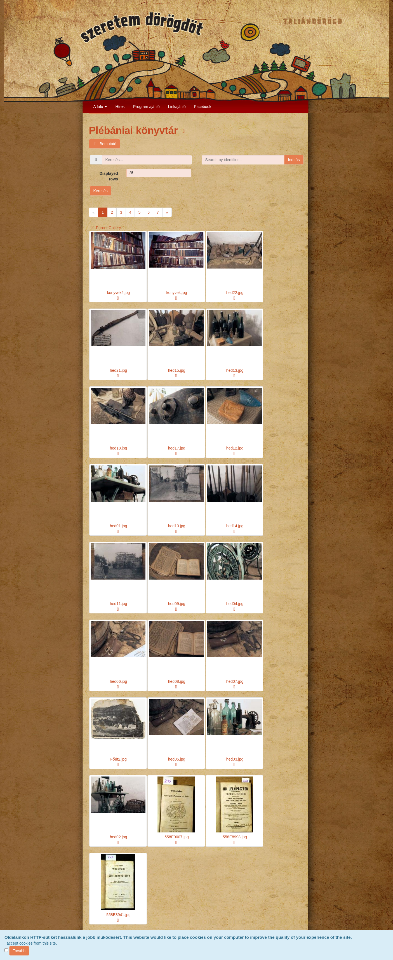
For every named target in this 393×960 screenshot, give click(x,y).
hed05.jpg (176, 759)
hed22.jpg (235, 292)
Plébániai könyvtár (135, 130)
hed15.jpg (176, 370)
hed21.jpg (118, 370)
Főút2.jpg (118, 759)
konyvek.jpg (176, 292)
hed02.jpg (118, 837)
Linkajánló (177, 106)
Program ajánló (146, 106)
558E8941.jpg (118, 914)
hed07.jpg (235, 681)
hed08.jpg (176, 681)
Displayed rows (109, 176)
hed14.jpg (235, 526)
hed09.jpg (176, 603)
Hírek (119, 106)
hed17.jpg (176, 448)
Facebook (202, 106)
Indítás (294, 159)
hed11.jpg (118, 603)
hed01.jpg (118, 526)
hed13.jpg (235, 370)
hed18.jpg (118, 448)
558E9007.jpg (176, 837)
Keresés (100, 191)
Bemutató (104, 144)
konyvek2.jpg (118, 292)
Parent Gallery (105, 227)
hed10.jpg (176, 526)
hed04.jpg (235, 603)
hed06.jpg (118, 681)
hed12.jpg (235, 448)
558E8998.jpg (235, 837)
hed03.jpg (235, 759)
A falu (100, 106)
